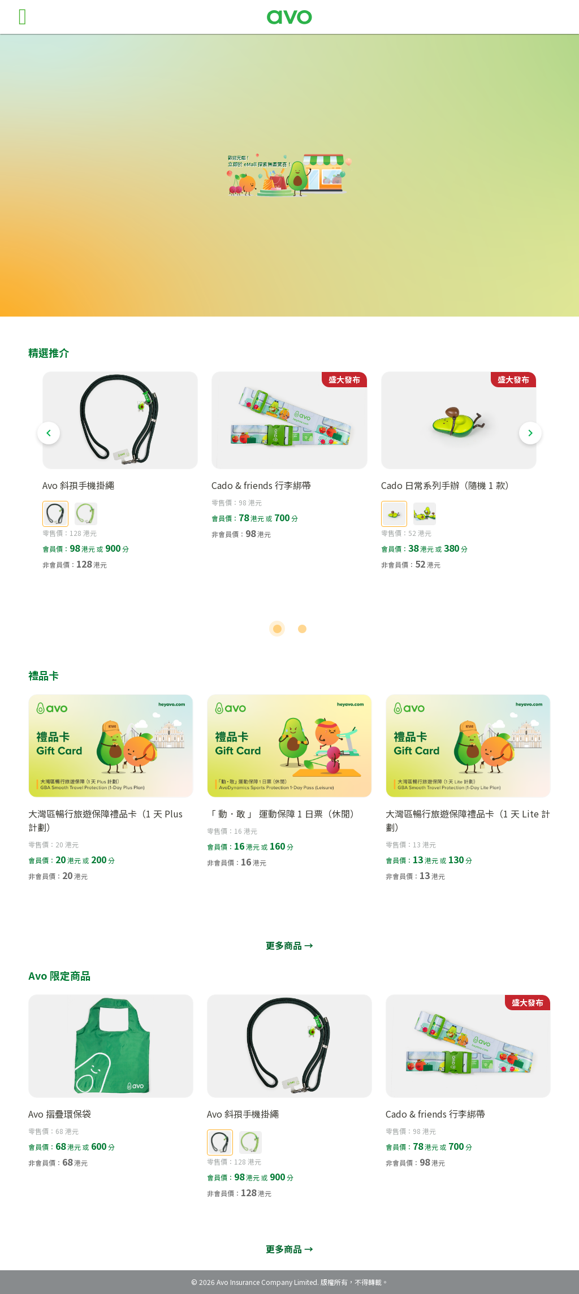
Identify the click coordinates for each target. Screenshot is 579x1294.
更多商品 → (289, 945)
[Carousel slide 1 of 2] (277, 629)
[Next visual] (530, 433)
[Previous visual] (48, 433)
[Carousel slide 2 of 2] (302, 629)
